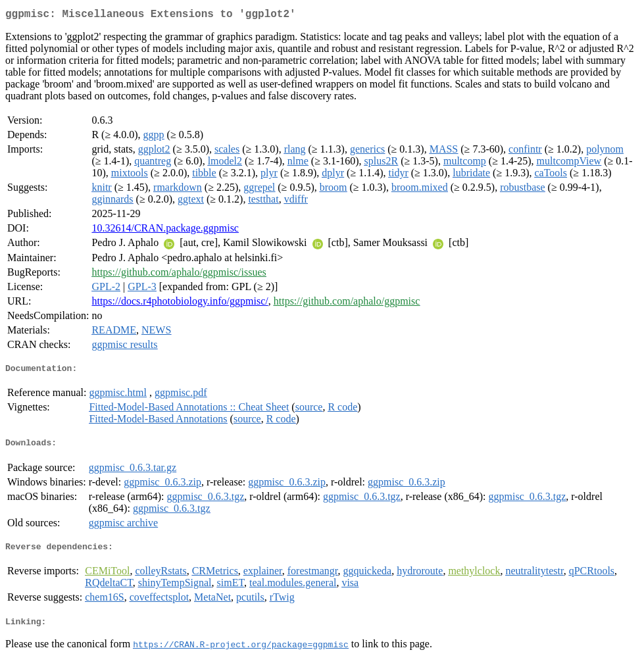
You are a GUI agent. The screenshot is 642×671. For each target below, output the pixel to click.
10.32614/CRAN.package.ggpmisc (165, 230)
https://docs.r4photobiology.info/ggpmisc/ (179, 303)
